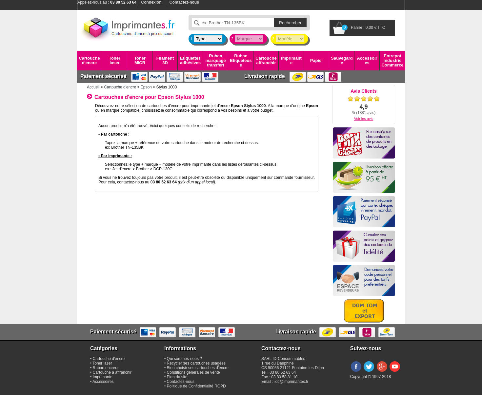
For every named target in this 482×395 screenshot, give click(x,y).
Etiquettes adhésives (190, 60)
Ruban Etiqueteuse (240, 60)
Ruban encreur (106, 368)
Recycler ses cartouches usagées (196, 363)
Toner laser (114, 60)
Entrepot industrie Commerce (392, 60)
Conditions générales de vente (193, 372)
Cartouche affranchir (265, 60)
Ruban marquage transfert (215, 60)
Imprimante (291, 60)
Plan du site (177, 377)
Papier (316, 60)
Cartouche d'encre (89, 60)
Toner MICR (140, 60)
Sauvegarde (341, 60)
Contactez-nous (180, 381)
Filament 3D (165, 60)
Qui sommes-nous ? (184, 358)
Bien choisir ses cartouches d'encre (198, 368)
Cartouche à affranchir (112, 372)
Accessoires (367, 60)
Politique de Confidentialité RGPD (196, 386)
